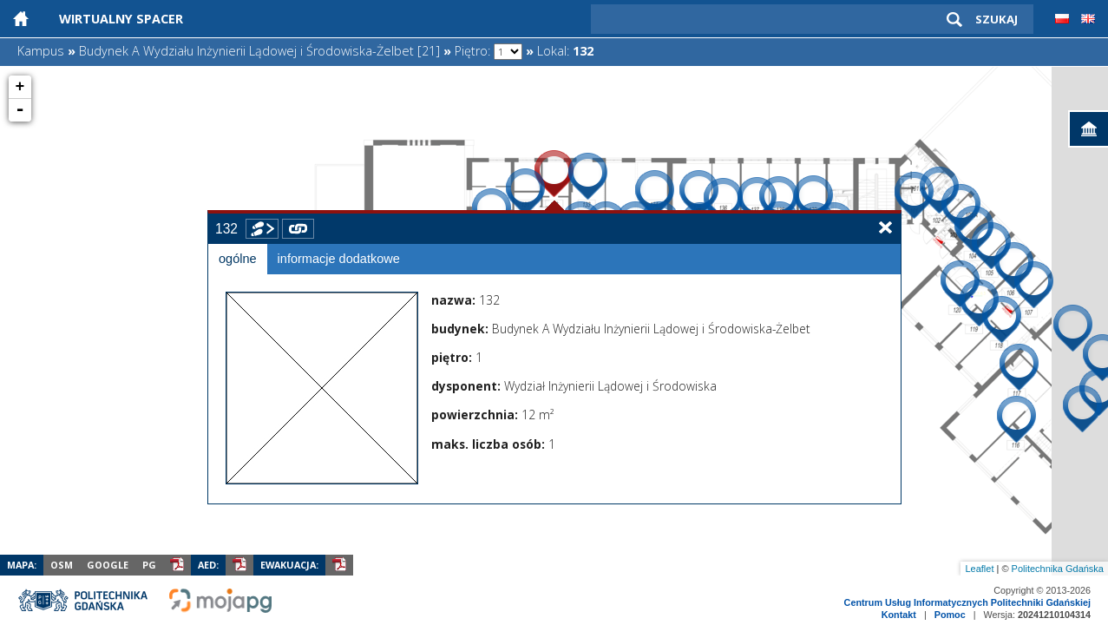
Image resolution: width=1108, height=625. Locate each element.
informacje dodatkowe (339, 259)
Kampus (40, 51)
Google (107, 564)
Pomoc (950, 614)
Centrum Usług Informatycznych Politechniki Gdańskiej (967, 602)
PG (149, 564)
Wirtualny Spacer (121, 18)
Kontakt (899, 614)
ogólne (238, 259)
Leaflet (979, 568)
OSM (61, 564)
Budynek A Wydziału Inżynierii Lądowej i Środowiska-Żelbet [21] (259, 51)
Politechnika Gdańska (1058, 568)
